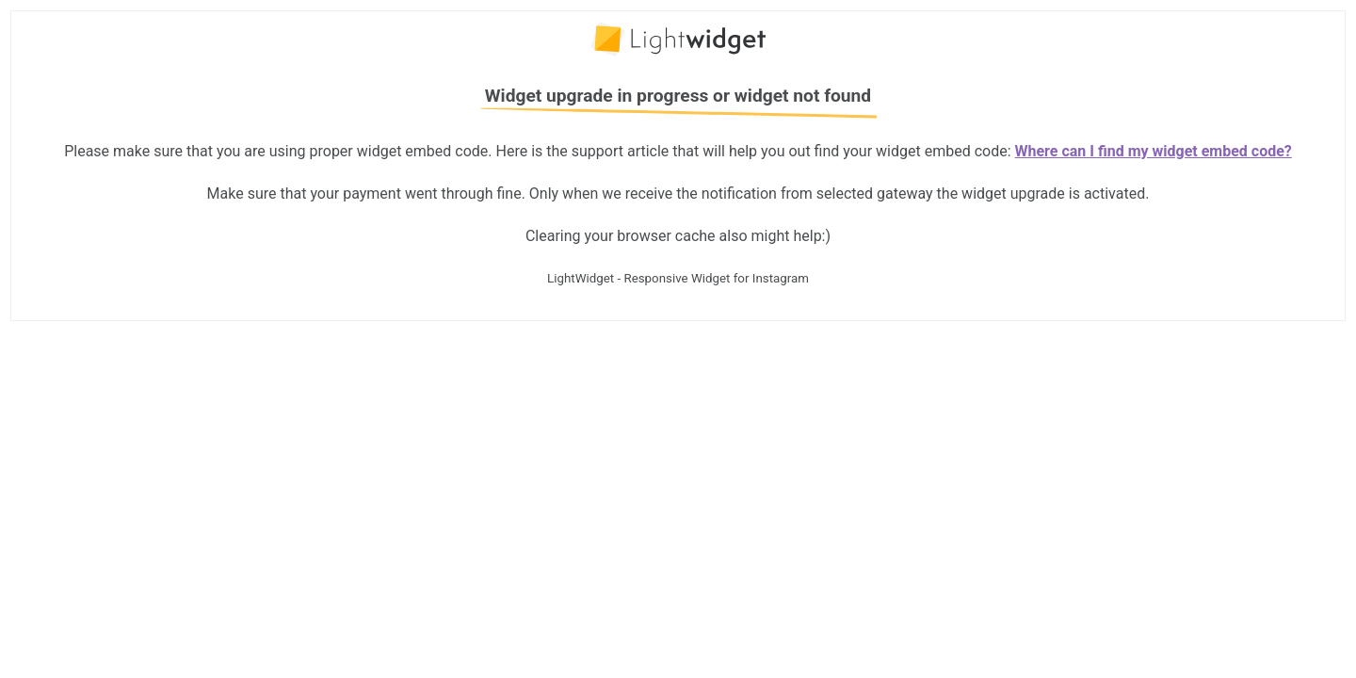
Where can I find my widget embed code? (1153, 151)
